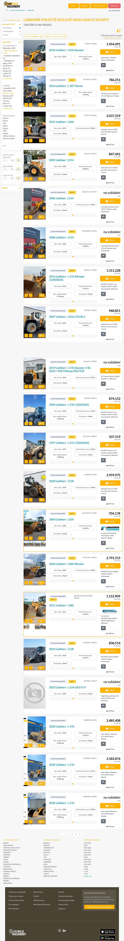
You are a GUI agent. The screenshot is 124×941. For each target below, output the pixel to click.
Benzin (5, 128)
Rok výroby (8, 166)
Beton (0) (6, 68)
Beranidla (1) (8, 66)
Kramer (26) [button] (7, 106)
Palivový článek (9, 138)
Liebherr (47, 862)
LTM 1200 (87, 848)
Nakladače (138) (9, 48)
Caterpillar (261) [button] (9, 88)
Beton (6, 862)
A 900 (86, 869)
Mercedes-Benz (50, 867)
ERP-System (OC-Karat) (42, 904)
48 (41, 179)
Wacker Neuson (50, 876)
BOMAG (47, 843)
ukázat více (88, 876)
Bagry (6, 843)
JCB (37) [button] (6, 101)
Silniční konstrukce (12, 864)
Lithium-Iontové (9, 136)
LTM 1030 (87, 864)
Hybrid (5, 133)
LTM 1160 (87, 852)
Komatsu (47, 860)
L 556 (86, 874)
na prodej (7, 28)
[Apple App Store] (99, 931)
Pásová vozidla (10, 850)
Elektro (5, 118)
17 (41, 105)
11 (41, 621)
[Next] (83, 834)
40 (41, 69)
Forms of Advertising (16, 900)
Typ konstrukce (10, 46)
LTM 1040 (87, 860)
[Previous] (61, 834)
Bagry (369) (7, 63)
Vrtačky (7, 867)
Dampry (6, 855)
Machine (11, 42)
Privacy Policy (63, 904)
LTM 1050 (87, 850)
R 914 (86, 857)
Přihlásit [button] (114, 6)
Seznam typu (11, 24)
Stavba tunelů (9, 871)
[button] (7, 78)
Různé (6, 876)
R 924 (86, 867)
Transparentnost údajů (66, 900)
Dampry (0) (7, 71)
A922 (86, 845)
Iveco (46, 855)
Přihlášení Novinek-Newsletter (99, 907)
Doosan (47, 850)
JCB (45, 857)
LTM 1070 (87, 855)
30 (41, 217)
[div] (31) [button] (6, 103)
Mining (6, 874)
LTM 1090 (87, 843)
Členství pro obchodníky (17, 892)
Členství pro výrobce (16, 896)
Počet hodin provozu (8, 156)
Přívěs (6, 881)
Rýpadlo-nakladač (11, 848)
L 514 (86, 871)
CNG (5, 131)
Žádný (5, 126)
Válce (5, 860)
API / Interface (14, 909)
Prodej (85, 6)
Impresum (61, 909)
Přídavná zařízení (11, 878)
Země (11, 188)
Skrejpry (7, 852)
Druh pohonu (9, 116)
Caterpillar (49, 848)
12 (41, 335)
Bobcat (47, 845)
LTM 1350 (87, 862)
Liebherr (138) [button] (8, 93)
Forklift (36, 896)
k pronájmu (8, 31)
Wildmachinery (39, 900)
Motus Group (38, 892)
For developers (14, 904)
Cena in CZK (8, 175)
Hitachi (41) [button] (7, 98)
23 (41, 538)
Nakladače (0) (8, 61)
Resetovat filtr (14, 20)
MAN (45, 864)
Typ (4, 146)
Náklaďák (7, 883)
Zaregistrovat (99, 6)
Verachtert (49, 871)
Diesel (5, 121)
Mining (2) (7, 76)
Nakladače (8, 845)
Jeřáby (6, 857)
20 (41, 387)
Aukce (5, 35)
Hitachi (47, 852)
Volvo (46, 874)
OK (18, 160)
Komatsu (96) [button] (8, 96)
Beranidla (7, 869)
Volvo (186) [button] (7, 91)
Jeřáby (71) (7, 73)
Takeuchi (47, 869)
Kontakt (61, 892)
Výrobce (6, 86)
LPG (4, 123)
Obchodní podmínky (65, 896)
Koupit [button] (73, 6)
